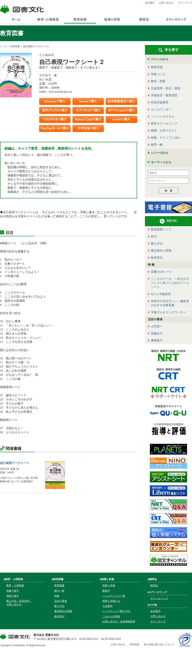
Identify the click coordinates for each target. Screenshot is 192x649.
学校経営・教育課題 (164, 95)
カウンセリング (159, 598)
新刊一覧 (59, 590)
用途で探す (12, 595)
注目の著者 (60, 600)
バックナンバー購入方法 (116, 611)
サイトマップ (185, 2)
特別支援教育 (159, 102)
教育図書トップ (161, 229)
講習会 (154, 585)
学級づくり (158, 74)
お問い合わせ (166, 2)
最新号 (106, 590)
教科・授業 (158, 81)
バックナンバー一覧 (113, 595)
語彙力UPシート (161, 271)
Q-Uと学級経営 (161, 294)
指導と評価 (108, 585)
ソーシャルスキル (162, 116)
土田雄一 (157, 326)
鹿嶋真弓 (157, 340)
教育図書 (15, 46)
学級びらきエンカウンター (168, 312)
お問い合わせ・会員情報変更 (118, 621)
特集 (56, 595)
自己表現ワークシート (14, 463)
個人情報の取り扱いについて (159, 644)
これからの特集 (111, 616)
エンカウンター (161, 109)
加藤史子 (157, 333)
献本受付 (157, 257)
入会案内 (107, 606)
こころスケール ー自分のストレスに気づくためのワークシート (170, 283)
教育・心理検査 (15, 585)
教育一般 (157, 144)
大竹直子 (45, 75)
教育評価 (157, 67)
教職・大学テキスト (164, 130)
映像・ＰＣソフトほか (165, 137)
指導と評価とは (111, 600)
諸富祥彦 (4, 469)
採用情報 (134, 644)
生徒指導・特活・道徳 (165, 88)
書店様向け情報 (161, 250)
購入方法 (157, 243)
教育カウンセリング (164, 123)
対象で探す (12, 590)
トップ (3, 46)
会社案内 (149, 2)
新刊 (154, 236)
